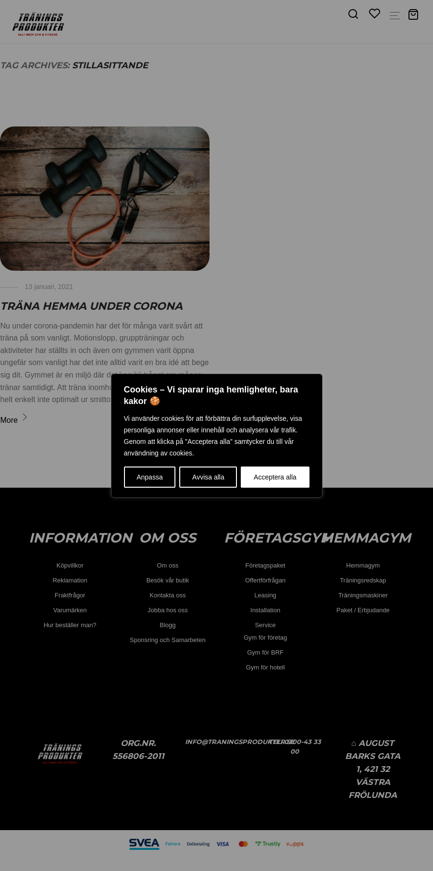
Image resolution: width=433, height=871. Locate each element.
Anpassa (149, 477)
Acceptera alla (275, 477)
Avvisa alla (208, 477)
